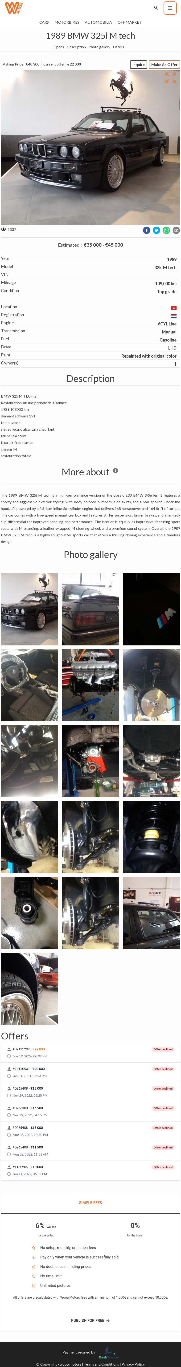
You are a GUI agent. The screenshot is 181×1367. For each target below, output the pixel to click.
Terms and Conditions (101, 1364)
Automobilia (98, 22)
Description (76, 46)
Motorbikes (66, 22)
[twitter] (156, 230)
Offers (118, 46)
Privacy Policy (133, 1364)
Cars (44, 22)
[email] (176, 230)
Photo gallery (99, 46)
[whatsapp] (166, 230)
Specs (59, 46)
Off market (130, 22)
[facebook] (146, 230)
